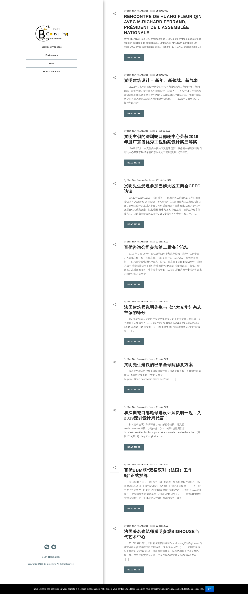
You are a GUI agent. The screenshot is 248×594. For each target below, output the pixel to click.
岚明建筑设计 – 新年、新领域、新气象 (161, 80)
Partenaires (51, 55)
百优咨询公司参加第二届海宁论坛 (156, 247)
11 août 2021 (162, 242)
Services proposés (51, 47)
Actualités (143, 11)
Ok (209, 589)
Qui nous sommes (52, 38)
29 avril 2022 (162, 11)
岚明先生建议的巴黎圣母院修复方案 (158, 364)
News (52, 63)
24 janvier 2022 (163, 131)
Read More (134, 57)
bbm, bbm (131, 11)
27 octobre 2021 (163, 180)
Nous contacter (51, 71)
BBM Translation (51, 556)
